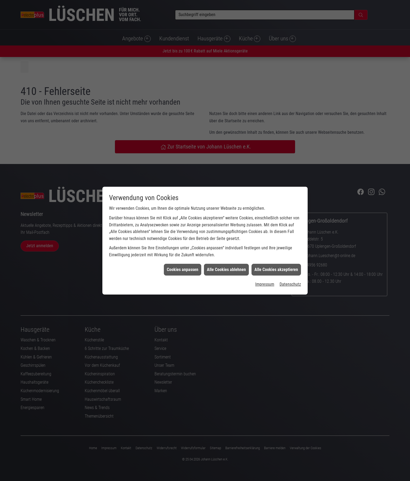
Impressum (264, 270)
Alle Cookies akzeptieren (276, 255)
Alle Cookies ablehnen (226, 255)
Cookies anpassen (182, 255)
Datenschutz (290, 270)
